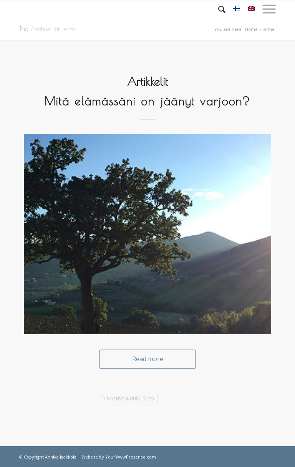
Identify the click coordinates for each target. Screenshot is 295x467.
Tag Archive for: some (47, 28)
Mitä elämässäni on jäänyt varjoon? (147, 101)
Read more (147, 359)
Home (251, 29)
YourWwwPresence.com (130, 457)
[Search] (217, 9)
